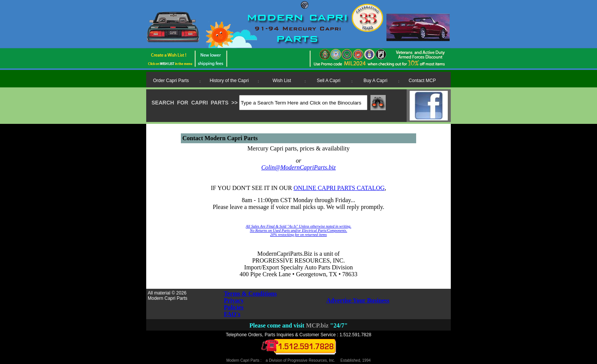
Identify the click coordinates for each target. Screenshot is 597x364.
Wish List (282, 80)
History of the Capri (229, 80)
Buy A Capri (376, 80)
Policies (234, 307)
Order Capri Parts (171, 80)
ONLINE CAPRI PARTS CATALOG (339, 188)
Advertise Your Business (357, 300)
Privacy (234, 300)
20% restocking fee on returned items (298, 235)
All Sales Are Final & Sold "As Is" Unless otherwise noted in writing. (298, 226)
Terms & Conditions (250, 293)
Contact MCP (422, 80)
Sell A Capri (328, 80)
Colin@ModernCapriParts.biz (298, 167)
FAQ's (232, 314)
